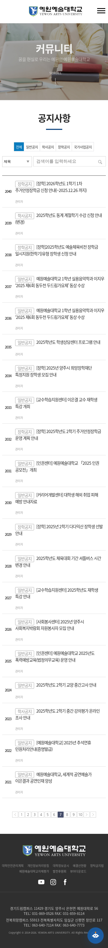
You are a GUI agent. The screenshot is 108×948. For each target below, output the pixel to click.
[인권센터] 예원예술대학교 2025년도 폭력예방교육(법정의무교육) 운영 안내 (54, 656)
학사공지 (48, 146)
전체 (19, 146)
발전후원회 (59, 871)
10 (80, 814)
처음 (15, 815)
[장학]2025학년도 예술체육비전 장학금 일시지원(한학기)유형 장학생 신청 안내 (56, 250)
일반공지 (32, 146)
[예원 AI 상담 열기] (95, 935)
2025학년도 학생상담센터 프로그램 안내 (68, 342)
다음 (87, 815)
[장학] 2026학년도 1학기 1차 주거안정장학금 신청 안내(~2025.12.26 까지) (51, 186)
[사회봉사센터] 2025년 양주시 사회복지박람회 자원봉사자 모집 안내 (49, 625)
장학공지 (64, 146)
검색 (8, 12)
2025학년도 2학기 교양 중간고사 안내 (66, 685)
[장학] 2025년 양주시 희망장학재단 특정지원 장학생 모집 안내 (53, 371)
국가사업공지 (83, 146)
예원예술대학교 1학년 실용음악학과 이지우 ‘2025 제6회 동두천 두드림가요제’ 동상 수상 (59, 282)
